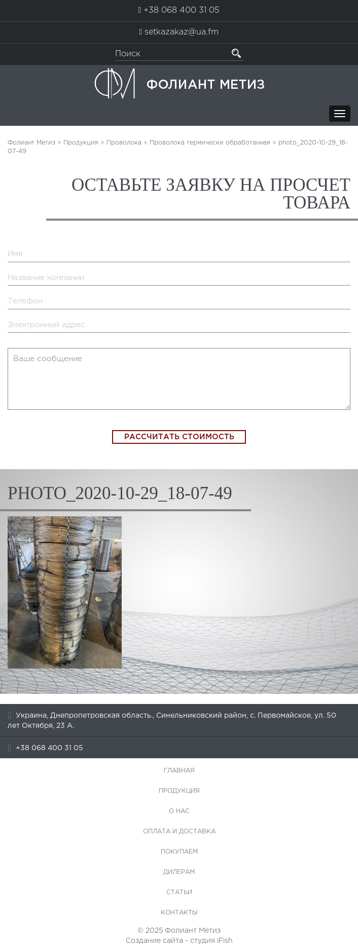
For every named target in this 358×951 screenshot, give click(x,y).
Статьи (179, 892)
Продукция (179, 791)
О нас (179, 811)
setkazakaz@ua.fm (182, 32)
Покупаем (179, 852)
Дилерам (179, 872)
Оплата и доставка (179, 831)
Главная (179, 770)
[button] (236, 53)
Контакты (179, 912)
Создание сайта (154, 941)
